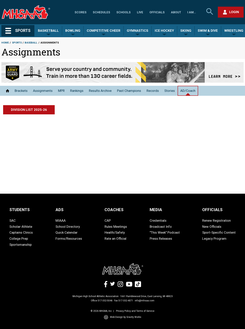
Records (153, 91)
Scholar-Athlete (20, 227)
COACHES (114, 209)
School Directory (67, 227)
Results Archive (100, 91)
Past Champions (129, 91)
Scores (81, 12)
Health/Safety (115, 232)
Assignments (43, 91)
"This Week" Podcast (165, 232)
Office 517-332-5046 (102, 300)
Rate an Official (115, 238)
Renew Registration (216, 220)
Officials (157, 12)
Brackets (21, 91)
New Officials (211, 227)
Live (140, 12)
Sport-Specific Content (219, 232)
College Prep (18, 238)
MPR (61, 91)
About (176, 12)
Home (5, 42)
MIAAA (60, 220)
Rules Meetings (116, 227)
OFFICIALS (212, 209)
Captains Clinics (21, 232)
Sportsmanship (20, 245)
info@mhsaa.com (144, 300)
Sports (17, 42)
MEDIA (156, 209)
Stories (169, 91)
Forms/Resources (68, 238)
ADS (59, 209)
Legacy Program (214, 238)
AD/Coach (187, 91)
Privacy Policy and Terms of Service (135, 311)
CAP (108, 220)
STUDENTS (19, 209)
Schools (123, 12)
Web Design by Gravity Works (122, 317)
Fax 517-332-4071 (123, 300)
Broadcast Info (161, 227)
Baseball (31, 42)
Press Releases (161, 238)
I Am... (191, 12)
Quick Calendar (66, 232)
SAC (12, 220)
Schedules (101, 12)
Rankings (76, 91)
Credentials (158, 220)
